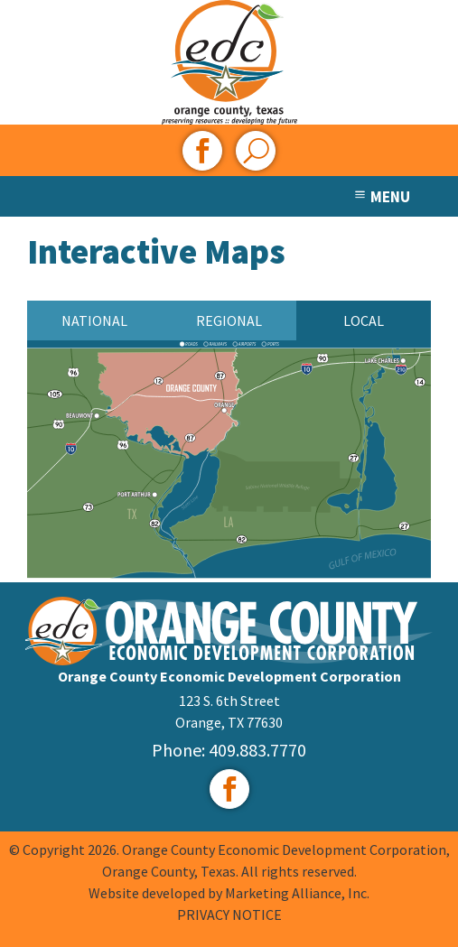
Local (363, 320)
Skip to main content (0, 15)
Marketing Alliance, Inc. (297, 893)
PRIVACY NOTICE (229, 914)
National (94, 320)
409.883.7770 (257, 749)
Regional (229, 320)
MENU (381, 197)
